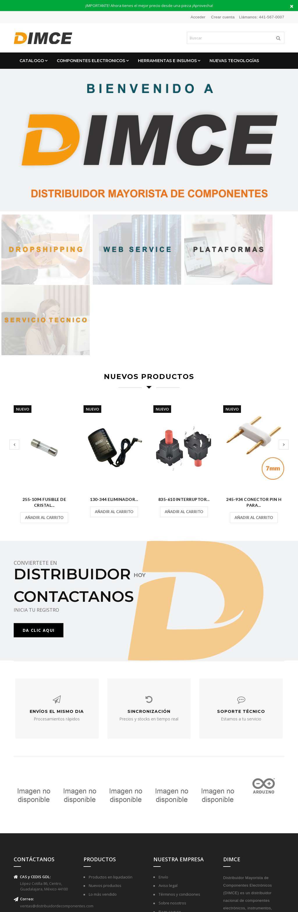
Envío (163, 796)
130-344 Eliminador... (114, 415)
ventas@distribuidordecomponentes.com (56, 824)
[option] (149, 140)
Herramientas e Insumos (167, 60)
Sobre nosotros (172, 822)
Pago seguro (169, 831)
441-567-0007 (271, 17)
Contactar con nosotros (179, 839)
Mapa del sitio (170, 848)
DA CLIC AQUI (39, 546)
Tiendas (165, 857)
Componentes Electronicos (91, 60)
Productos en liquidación (110, 796)
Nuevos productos (104, 804)
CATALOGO (31, 60)
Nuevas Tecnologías (234, 60)
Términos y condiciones (179, 813)
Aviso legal (168, 804)
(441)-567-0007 (32, 841)
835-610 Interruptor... (184, 415)
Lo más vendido (102, 813)
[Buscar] (235, 38)
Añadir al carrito (44, 433)
